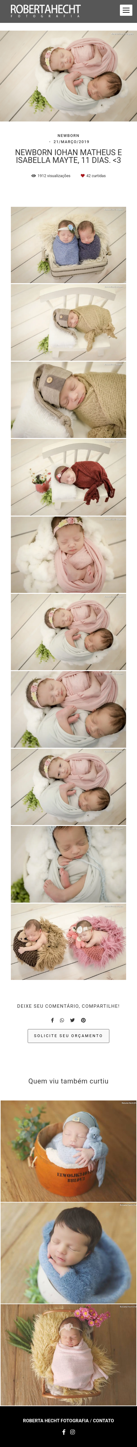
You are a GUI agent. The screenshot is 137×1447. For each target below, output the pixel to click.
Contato (103, 1421)
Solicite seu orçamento (68, 1035)
